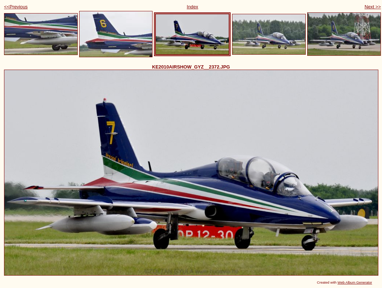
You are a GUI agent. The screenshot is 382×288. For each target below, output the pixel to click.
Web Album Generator (354, 282)
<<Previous (16, 6)
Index (192, 6)
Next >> (372, 6)
